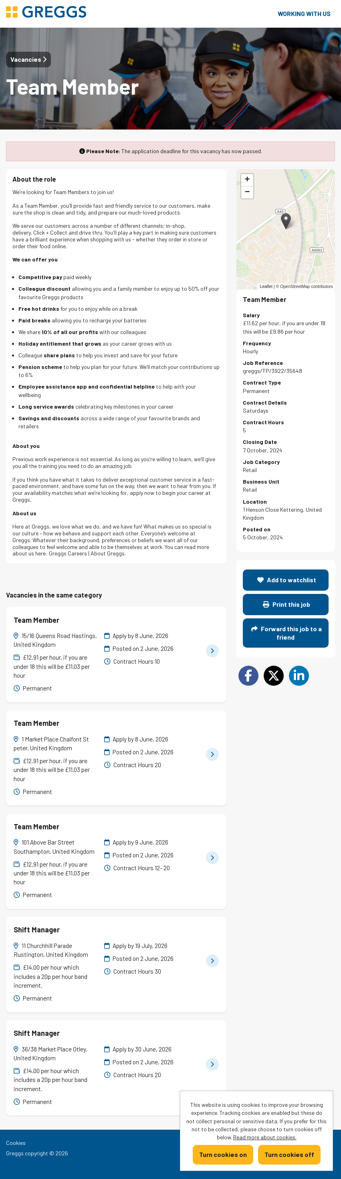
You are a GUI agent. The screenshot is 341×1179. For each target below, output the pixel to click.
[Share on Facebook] (248, 676)
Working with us (304, 13)
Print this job (286, 604)
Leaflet (266, 286)
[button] (286, 221)
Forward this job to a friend (286, 632)
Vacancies (28, 59)
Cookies (16, 1142)
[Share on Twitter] (274, 676)
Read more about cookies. (265, 1137)
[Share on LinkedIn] (299, 676)
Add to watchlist (286, 579)
